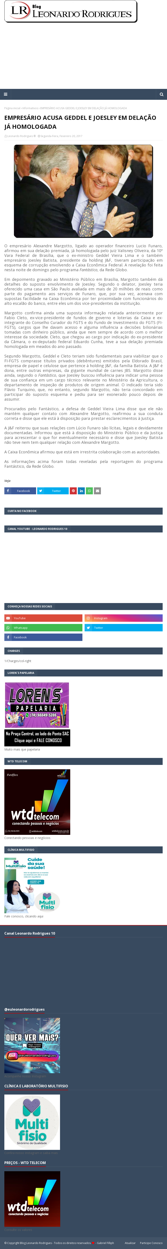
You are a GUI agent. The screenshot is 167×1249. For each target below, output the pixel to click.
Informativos (30, 108)
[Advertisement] (83, 56)
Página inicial (12, 108)
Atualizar (130, 1243)
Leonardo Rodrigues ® (21, 136)
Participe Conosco (151, 1243)
